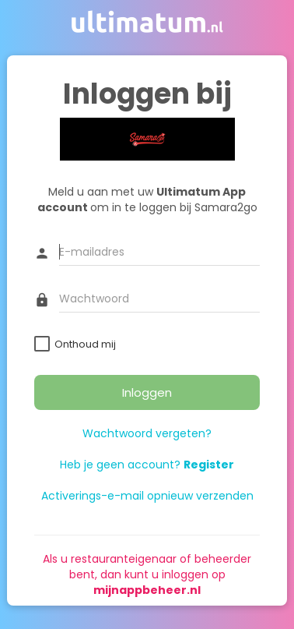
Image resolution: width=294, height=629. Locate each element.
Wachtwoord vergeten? (147, 433)
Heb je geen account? (147, 464)
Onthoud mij (85, 344)
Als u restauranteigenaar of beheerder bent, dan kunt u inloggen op (147, 574)
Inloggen (147, 392)
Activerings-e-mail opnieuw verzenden (147, 496)
